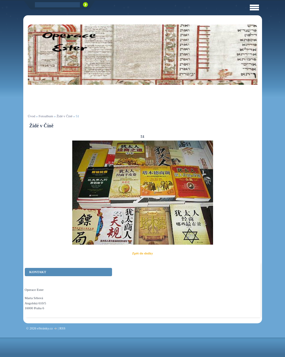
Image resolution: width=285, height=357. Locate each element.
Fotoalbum (46, 116)
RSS (62, 328)
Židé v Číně (65, 116)
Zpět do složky (142, 253)
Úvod (31, 116)
